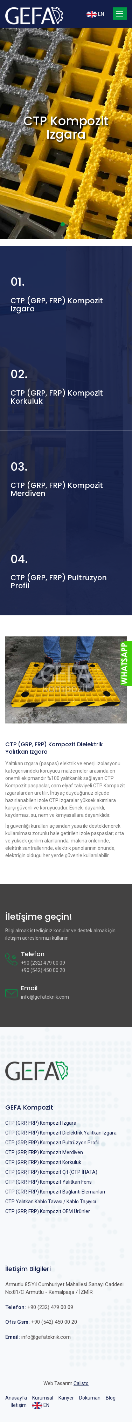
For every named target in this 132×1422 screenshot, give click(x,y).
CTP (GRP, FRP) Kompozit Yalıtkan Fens (48, 1182)
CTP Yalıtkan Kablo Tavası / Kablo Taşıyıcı (50, 1201)
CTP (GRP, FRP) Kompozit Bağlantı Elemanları (55, 1192)
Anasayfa (16, 1398)
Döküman (89, 1398)
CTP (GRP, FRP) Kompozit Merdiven (44, 1152)
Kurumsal (42, 1398)
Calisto (81, 1383)
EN (95, 14)
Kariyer (66, 1398)
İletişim (19, 1405)
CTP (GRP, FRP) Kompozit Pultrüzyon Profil (52, 1142)
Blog (111, 1398)
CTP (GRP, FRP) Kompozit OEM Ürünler (47, 1211)
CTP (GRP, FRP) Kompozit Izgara (40, 1123)
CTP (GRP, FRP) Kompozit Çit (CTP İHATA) (51, 1172)
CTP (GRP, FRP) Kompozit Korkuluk (43, 1162)
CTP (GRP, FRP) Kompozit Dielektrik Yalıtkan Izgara (61, 1133)
